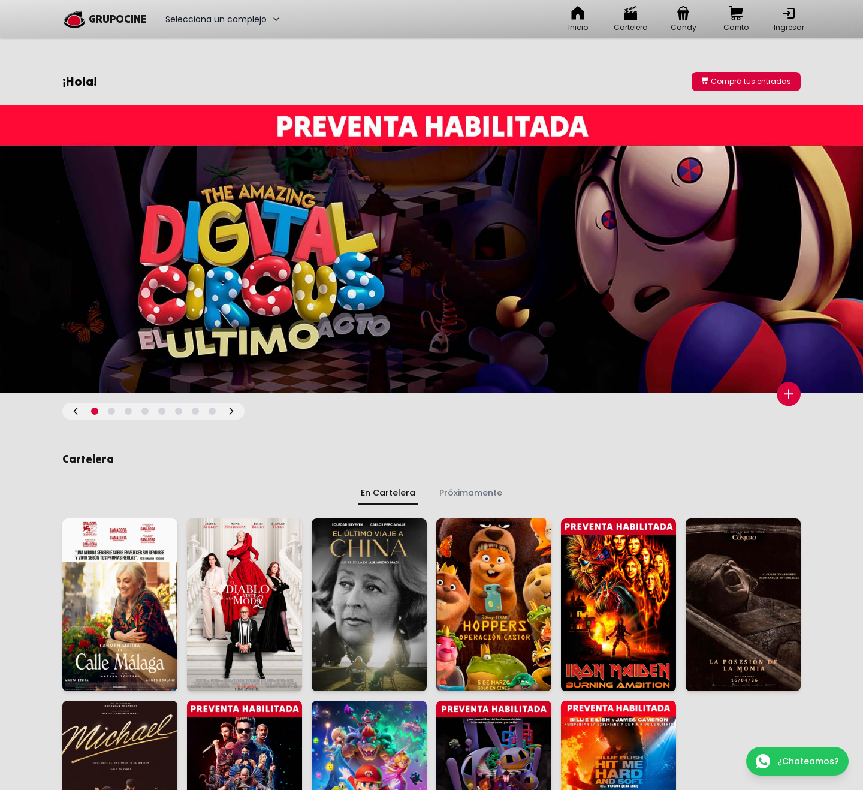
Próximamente (470, 493)
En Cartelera (388, 493)
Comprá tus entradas (746, 81)
